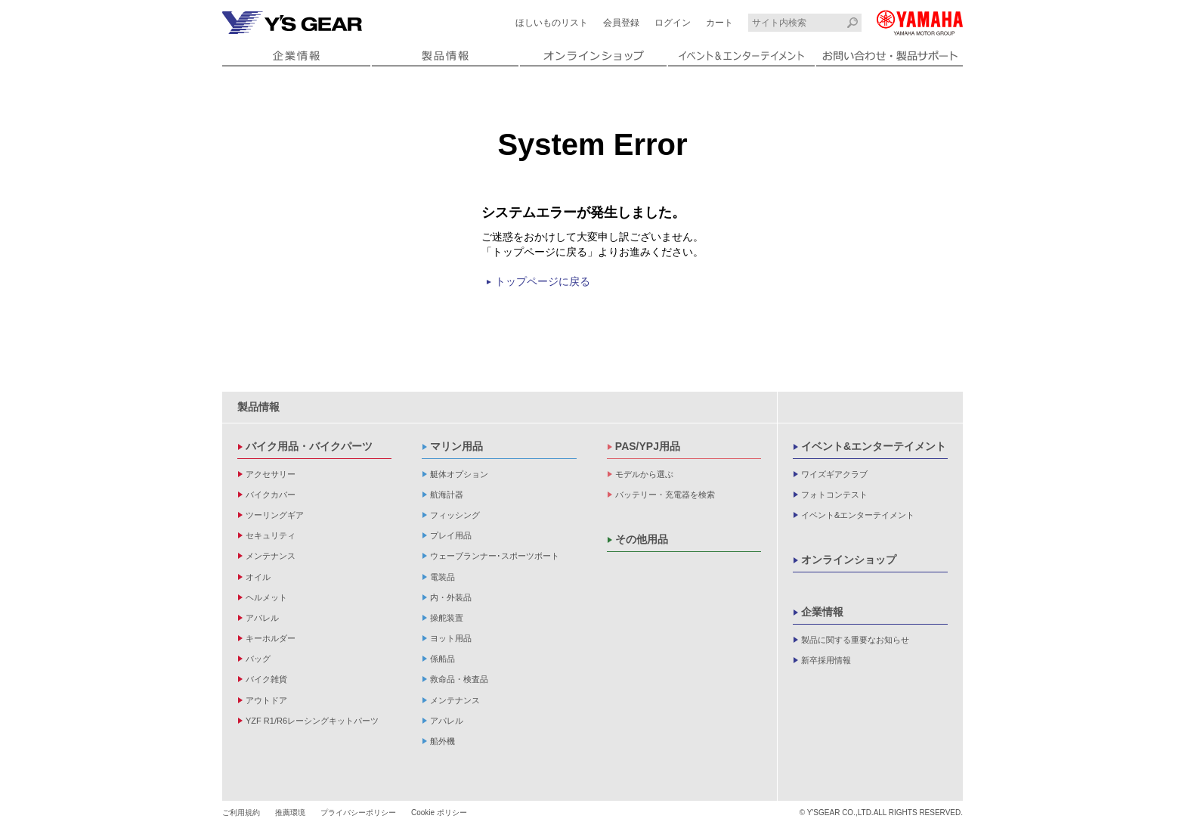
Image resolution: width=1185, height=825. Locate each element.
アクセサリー (270, 474)
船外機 (442, 741)
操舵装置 (446, 617)
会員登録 (621, 22)
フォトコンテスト (834, 494)
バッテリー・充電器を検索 (665, 494)
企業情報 (822, 612)
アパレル (262, 617)
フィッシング (455, 515)
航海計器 (446, 494)
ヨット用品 (451, 638)
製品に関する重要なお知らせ (855, 639)
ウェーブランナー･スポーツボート (494, 555)
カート (719, 22)
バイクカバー (270, 494)
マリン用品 (456, 446)
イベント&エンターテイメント (873, 446)
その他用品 (641, 539)
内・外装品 (451, 597)
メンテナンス (270, 555)
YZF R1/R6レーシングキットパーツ (312, 720)
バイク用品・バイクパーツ (309, 446)
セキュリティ (270, 535)
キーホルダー (270, 638)
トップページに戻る (542, 281)
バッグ (258, 658)
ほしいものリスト (551, 22)
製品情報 (258, 407)
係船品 (442, 658)
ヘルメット (266, 597)
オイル (258, 577)
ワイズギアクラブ (834, 474)
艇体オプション (459, 474)
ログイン (672, 22)
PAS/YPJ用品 (647, 446)
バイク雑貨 (266, 679)
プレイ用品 (451, 535)
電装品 (442, 577)
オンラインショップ (848, 560)
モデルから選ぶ (644, 474)
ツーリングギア (275, 515)
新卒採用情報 (826, 660)
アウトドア (266, 700)
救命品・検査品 (459, 679)
